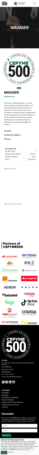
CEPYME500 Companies (10, 397)
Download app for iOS (10, 405)
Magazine (5, 395)
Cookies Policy (25, 450)
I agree (4, 452)
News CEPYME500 (8, 400)
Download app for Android (12, 402)
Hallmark (5, 393)
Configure (11, 452)
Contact (5, 407)
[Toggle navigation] (34, 3)
